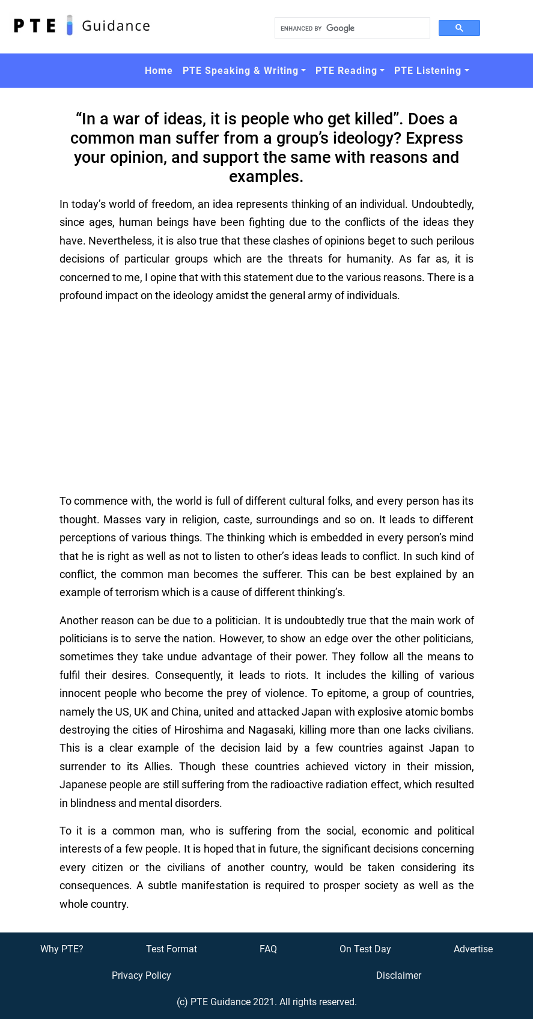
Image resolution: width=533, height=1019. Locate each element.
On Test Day (365, 949)
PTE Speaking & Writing (241, 70)
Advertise (473, 949)
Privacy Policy (141, 975)
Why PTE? (62, 949)
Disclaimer (398, 975)
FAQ (268, 949)
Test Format (171, 949)
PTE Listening (427, 70)
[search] (351, 28)
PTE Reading (346, 70)
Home (159, 70)
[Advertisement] (266, 398)
